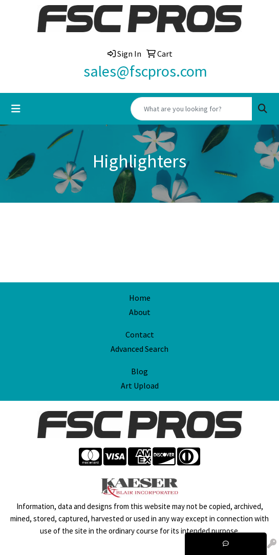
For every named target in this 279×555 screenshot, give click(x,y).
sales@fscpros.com (145, 71)
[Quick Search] (191, 108)
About (140, 312)
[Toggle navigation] (16, 109)
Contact (139, 334)
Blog (139, 371)
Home (140, 298)
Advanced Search (139, 349)
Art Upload (140, 385)
